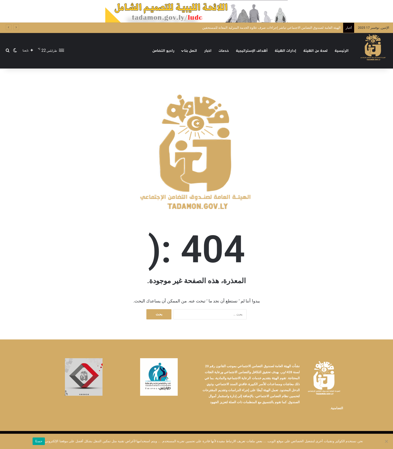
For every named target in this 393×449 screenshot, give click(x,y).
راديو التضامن (163, 51)
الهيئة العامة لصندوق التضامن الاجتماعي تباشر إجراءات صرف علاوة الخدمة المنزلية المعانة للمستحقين (271, 28)
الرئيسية (342, 51)
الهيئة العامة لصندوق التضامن (272, 366)
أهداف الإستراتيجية (252, 51)
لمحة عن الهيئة (315, 51)
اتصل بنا (190, 51)
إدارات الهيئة (285, 51)
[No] (386, 441)
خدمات (224, 51)
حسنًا (38, 441)
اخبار (208, 51)
